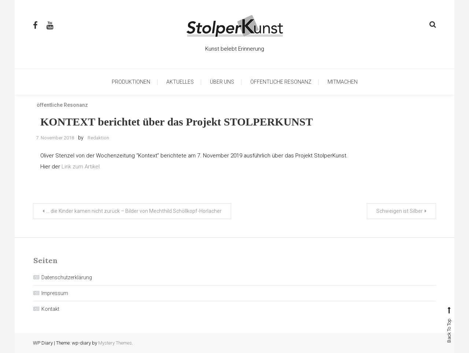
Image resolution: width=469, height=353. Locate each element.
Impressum (54, 293)
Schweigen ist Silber (399, 211)
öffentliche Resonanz (280, 82)
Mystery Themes (115, 343)
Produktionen (131, 82)
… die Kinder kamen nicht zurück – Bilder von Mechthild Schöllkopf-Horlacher (134, 211)
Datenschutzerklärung (66, 277)
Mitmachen (343, 82)
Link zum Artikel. (80, 166)
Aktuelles (180, 82)
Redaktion (98, 138)
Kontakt (50, 309)
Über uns (222, 82)
